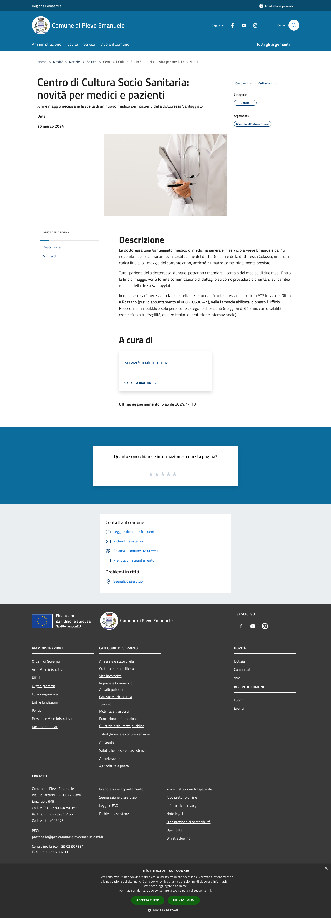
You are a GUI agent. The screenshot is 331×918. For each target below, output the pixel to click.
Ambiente (106, 742)
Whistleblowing (178, 838)
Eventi (239, 708)
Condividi (244, 83)
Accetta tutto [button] (147, 900)
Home (41, 61)
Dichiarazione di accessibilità (189, 822)
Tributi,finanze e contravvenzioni (124, 734)
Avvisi (238, 677)
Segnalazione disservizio (118, 797)
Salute (91, 61)
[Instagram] (253, 25)
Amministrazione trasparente (189, 789)
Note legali (175, 813)
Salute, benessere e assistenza (123, 750)
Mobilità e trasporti (114, 711)
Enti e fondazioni (45, 702)
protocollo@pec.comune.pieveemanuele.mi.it (67, 837)
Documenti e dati (45, 726)
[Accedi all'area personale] (276, 6)
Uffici (36, 677)
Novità (58, 61)
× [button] (326, 868)
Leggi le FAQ (108, 805)
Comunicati (242, 669)
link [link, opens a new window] (209, 891)
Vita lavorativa (110, 675)
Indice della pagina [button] (56, 232)
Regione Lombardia (46, 6)
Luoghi (239, 700)
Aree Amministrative (48, 669)
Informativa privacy (182, 805)
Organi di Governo (46, 661)
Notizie (74, 61)
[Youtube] (242, 25)
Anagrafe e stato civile (116, 661)
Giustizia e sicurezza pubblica (121, 726)
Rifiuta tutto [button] (184, 900)
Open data (174, 830)
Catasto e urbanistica (115, 696)
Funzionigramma (45, 694)
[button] (165, 910)
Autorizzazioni (110, 758)
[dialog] (165, 891)
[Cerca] (293, 25)
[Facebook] (230, 25)
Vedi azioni (268, 83)
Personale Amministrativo (52, 718)
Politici (37, 710)
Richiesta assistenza (115, 813)
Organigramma (43, 685)
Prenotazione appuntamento (121, 789)
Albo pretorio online (182, 797)
